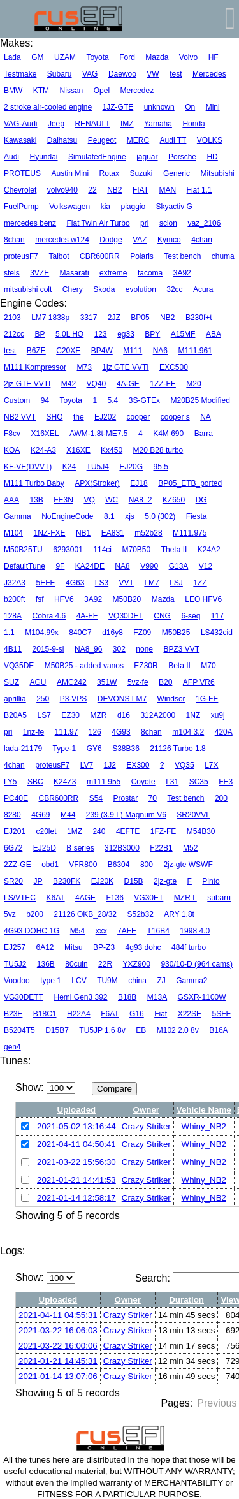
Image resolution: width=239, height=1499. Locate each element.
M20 (193, 383)
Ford (127, 57)
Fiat (160, 1013)
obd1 (50, 864)
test (176, 73)
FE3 (226, 781)
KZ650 (174, 499)
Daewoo (122, 73)
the (78, 417)
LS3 (101, 582)
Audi (11, 156)
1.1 (9, 632)
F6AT (110, 1013)
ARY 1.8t (179, 914)
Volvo (188, 57)
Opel (102, 90)
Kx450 (111, 450)
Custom (17, 400)
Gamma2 (191, 980)
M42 (68, 383)
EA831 (112, 533)
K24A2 (209, 549)
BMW (13, 90)
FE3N (63, 499)
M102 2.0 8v (178, 1030)
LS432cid (217, 632)
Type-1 (64, 748)
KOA (12, 450)
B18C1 (45, 1013)
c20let (46, 831)
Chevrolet (20, 190)
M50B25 (176, 632)
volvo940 (62, 190)
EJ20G (131, 466)
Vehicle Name (204, 1110)
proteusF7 (21, 256)
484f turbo (188, 947)
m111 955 (103, 781)
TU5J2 (15, 964)
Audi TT (173, 140)
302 (119, 649)
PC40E (16, 798)
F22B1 (161, 848)
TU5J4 (98, 466)
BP (39, 334)
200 (221, 798)
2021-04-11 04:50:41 (76, 1144)
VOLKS (209, 140)
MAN (167, 190)
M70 (208, 665)
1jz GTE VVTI (125, 367)
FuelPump (21, 206)
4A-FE (87, 615)
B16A (218, 1030)
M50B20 (127, 599)
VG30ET (148, 897)
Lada (12, 57)
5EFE (45, 582)
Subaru (59, 73)
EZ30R (145, 665)
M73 (84, 367)
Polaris (142, 256)
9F (59, 566)
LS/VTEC (20, 897)
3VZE (39, 272)
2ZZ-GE (17, 864)
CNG (162, 615)
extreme (113, 272)
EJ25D (44, 848)
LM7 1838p (50, 317)
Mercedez (137, 90)
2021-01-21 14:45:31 (58, 1361)
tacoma (150, 272)
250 (42, 698)
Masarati (74, 272)
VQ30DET (125, 615)
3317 (89, 317)
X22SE (189, 1013)
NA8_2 (140, 499)
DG (201, 499)
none (144, 649)
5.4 (113, 400)
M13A (157, 997)
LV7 (86, 765)
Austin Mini (70, 173)
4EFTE (128, 831)
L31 (172, 781)
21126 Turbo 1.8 (177, 748)
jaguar (146, 156)
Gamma (17, 516)
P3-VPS (73, 698)
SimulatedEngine (97, 156)
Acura (203, 289)
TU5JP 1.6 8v (102, 1030)
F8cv (12, 433)
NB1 (83, 533)
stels (12, 272)
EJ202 (105, 417)
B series (80, 848)
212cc (14, 334)
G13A (179, 566)
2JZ (114, 317)
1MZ (74, 831)
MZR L (185, 897)
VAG (90, 73)
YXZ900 (136, 964)
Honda (193, 123)
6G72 (13, 848)
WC (111, 499)
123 (100, 334)
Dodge (110, 239)
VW (153, 73)
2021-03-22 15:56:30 (76, 1162)
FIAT (140, 190)
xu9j (218, 715)
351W (107, 682)
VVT (126, 582)
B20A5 (15, 715)
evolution (141, 289)
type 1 (50, 980)
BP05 (140, 317)
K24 (69, 466)
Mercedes (209, 73)
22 (92, 190)
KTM (41, 90)
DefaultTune (24, 566)
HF (213, 57)
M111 (132, 350)
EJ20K (102, 881)
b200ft (14, 599)
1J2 (110, 765)
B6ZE (36, 350)
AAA (11, 499)
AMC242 (72, 682)
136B (46, 964)
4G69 (40, 814)
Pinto (210, 881)
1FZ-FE (163, 831)
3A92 (182, 272)
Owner (146, 1110)
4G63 (75, 582)
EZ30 (70, 715)
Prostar (125, 798)
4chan (201, 239)
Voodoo (17, 980)
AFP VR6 (199, 682)
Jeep (56, 123)
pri (144, 223)
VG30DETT (23, 997)
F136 (115, 897)
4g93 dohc (143, 947)
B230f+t (198, 317)
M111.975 (189, 533)
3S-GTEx (144, 400)
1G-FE (207, 698)
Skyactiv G (174, 206)
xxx (101, 930)
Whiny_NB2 (204, 1126)
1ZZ (199, 582)
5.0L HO (69, 334)
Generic (176, 173)
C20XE (68, 350)
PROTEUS (22, 173)
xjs (129, 516)
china (137, 980)
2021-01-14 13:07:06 (58, 1376)
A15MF (183, 334)
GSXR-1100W (202, 997)
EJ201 (14, 831)
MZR (98, 715)
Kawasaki (20, 140)
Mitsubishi (217, 173)
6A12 (45, 947)
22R (105, 964)
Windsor (171, 698)
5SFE (221, 1013)
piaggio (132, 206)
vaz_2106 (204, 223)
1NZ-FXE (49, 533)
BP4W (102, 350)
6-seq (190, 615)
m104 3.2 (188, 732)
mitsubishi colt (28, 289)
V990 (149, 566)
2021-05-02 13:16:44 (76, 1126)
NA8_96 (88, 649)
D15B (133, 881)
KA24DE (90, 566)
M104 (13, 533)
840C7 (80, 632)
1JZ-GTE (118, 107)
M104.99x (42, 632)
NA (205, 417)
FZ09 (142, 632)
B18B (127, 997)
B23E (13, 1013)
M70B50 (136, 549)
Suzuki (140, 173)
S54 (96, 798)
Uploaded (76, 1110)
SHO (54, 417)
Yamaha (158, 123)
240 (98, 831)
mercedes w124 (62, 239)
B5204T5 (19, 1030)
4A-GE (128, 383)
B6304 (119, 864)
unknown (159, 107)
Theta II (174, 549)
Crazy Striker (146, 1126)
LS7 (43, 715)
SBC (35, 781)
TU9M (107, 980)
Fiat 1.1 (199, 190)
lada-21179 (23, 748)
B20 (165, 682)
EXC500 (173, 367)
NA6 (160, 350)
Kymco (169, 239)
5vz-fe (137, 682)
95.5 (161, 466)
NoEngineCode (67, 516)
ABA (213, 334)
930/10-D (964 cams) (197, 964)
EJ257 (14, 947)
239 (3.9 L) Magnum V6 (126, 814)
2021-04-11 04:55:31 (58, 1315)
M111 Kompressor (35, 367)
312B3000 (122, 848)
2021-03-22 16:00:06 (58, 1345)
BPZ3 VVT (181, 649)
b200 (34, 914)
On (190, 107)
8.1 (109, 516)
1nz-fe (33, 732)
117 (217, 615)
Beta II (179, 665)
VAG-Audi (20, 123)
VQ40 (96, 383)
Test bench (182, 256)
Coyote (143, 781)
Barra (203, 433)
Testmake (20, 73)
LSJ (176, 582)
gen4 (12, 1046)
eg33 (125, 334)
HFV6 (64, 599)
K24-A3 (43, 450)
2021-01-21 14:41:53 (76, 1180)
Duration (186, 1300)
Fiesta (196, 516)
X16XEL (45, 433)
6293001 (68, 549)
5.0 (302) (160, 516)
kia (105, 206)
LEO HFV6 (203, 599)
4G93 (121, 732)
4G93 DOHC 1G (31, 930)
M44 (68, 814)
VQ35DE (19, 665)
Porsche (182, 156)
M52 (190, 848)
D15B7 (57, 1030)
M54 (77, 930)
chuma (223, 256)
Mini (213, 107)
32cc (174, 289)
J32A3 (14, 582)
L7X (211, 765)
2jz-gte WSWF (187, 864)
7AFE (126, 930)
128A (13, 615)
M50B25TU (23, 549)
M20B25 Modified (200, 400)
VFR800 (83, 864)
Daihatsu (62, 140)
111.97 (66, 732)
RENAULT (92, 123)
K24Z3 (65, 781)
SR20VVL (193, 814)
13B (36, 499)
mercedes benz (30, 223)
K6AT (55, 897)
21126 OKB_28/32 (85, 914)
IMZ (127, 123)
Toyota (97, 57)
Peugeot (102, 140)
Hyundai (43, 156)
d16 (123, 715)
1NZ (193, 715)
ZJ (161, 980)
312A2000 (157, 715)
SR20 (13, 881)
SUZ (11, 682)
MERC (138, 140)
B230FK (66, 881)
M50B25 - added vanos (84, 665)
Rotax (109, 173)
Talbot (58, 256)
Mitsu (73, 947)
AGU (37, 682)
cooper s (175, 417)
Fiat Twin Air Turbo (98, 223)
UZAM (65, 57)
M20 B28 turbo (158, 450)
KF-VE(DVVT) (28, 466)
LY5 (10, 781)
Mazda (156, 57)
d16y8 (112, 632)
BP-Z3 (104, 947)
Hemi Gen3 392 (80, 997)
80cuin (76, 964)
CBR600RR (100, 256)
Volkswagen (69, 206)
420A (224, 732)
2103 (12, 317)
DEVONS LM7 (122, 698)
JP (37, 881)
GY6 (94, 748)
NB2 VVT (20, 417)
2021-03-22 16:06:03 (58, 1330)
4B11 (13, 649)
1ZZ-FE (163, 383)
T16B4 (158, 930)
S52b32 (140, 914)
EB (141, 1030)
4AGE (85, 897)
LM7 (151, 582)
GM (37, 57)
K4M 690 (168, 433)
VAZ (140, 239)
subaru (219, 897)
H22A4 (79, 1013)
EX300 (137, 765)
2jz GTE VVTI (27, 383)
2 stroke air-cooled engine (48, 107)
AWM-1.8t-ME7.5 (98, 433)
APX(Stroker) (97, 483)
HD (211, 156)
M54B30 (201, 831)
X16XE (78, 450)
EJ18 (138, 483)
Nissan (71, 90)
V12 (205, 566)
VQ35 (184, 765)
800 (146, 864)
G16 (136, 1013)
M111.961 (195, 350)
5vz (10, 914)
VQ (88, 499)
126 (95, 732)
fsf (40, 599)
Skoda (104, 289)
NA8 (122, 566)
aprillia (15, 698)
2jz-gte (165, 881)
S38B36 (126, 748)
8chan (14, 239)
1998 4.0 (195, 930)
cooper (138, 417)
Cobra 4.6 (49, 615)
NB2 (114, 190)
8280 (12, 814)
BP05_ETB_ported (190, 483)
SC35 (198, 781)
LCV (78, 980)
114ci (102, 549)
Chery (72, 289)
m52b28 (148, 533)
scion (168, 223)
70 (152, 798)
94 (45, 400)
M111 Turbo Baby (34, 483)
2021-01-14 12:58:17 (76, 1198)
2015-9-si (48, 649)
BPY (152, 334)
